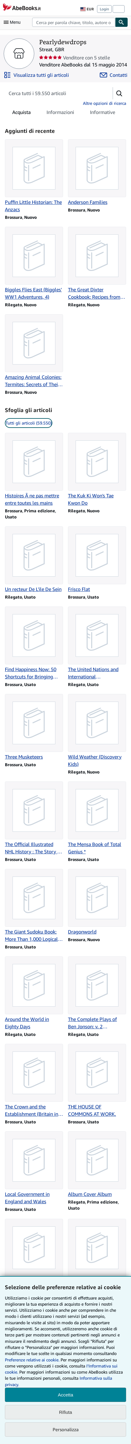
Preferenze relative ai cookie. (32, 1359)
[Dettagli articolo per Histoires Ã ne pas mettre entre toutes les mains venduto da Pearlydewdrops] (34, 470)
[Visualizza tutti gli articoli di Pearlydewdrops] (36, 75)
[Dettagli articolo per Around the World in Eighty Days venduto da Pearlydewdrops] (34, 993)
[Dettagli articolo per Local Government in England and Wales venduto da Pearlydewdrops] (34, 1168)
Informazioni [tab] (60, 113)
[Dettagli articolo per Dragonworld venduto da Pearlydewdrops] (97, 902)
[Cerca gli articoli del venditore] (52, 93)
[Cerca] (121, 22)
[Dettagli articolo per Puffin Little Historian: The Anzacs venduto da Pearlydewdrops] (34, 176)
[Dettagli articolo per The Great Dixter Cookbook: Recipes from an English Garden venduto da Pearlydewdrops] (97, 264)
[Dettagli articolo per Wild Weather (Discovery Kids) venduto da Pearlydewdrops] (97, 731)
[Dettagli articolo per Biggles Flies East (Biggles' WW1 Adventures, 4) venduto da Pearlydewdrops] (34, 264)
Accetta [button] (65, 1394)
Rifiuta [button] (65, 1412)
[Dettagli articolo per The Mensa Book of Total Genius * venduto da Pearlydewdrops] (97, 818)
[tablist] (63, 112)
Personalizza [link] (66, 1429)
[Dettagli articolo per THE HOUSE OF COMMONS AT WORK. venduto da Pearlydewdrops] (97, 1081)
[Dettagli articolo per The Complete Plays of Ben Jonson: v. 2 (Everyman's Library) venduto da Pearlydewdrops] (97, 993)
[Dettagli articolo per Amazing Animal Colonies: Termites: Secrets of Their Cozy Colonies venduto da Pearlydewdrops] (34, 351)
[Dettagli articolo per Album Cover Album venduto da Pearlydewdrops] (97, 1164)
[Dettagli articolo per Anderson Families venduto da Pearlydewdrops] (97, 172)
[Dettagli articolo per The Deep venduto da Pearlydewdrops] (34, 1252)
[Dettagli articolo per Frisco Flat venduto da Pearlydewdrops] (97, 559)
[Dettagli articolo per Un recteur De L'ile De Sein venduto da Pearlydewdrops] (34, 559)
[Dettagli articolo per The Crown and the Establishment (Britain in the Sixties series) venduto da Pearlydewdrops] (34, 1081)
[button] (119, 93)
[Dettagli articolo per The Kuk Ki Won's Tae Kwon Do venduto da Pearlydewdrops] (97, 470)
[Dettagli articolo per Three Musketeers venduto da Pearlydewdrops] (34, 727)
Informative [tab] (102, 113)
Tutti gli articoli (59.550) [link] (29, 422)
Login (104, 9)
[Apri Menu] (13, 22)
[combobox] (73, 22)
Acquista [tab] (21, 113)
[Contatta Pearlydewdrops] (113, 75)
